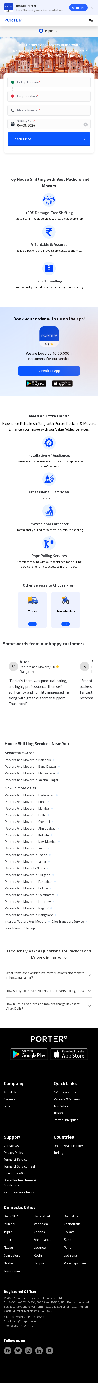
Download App (49, 370)
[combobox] (48, 82)
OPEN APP (78, 7)
